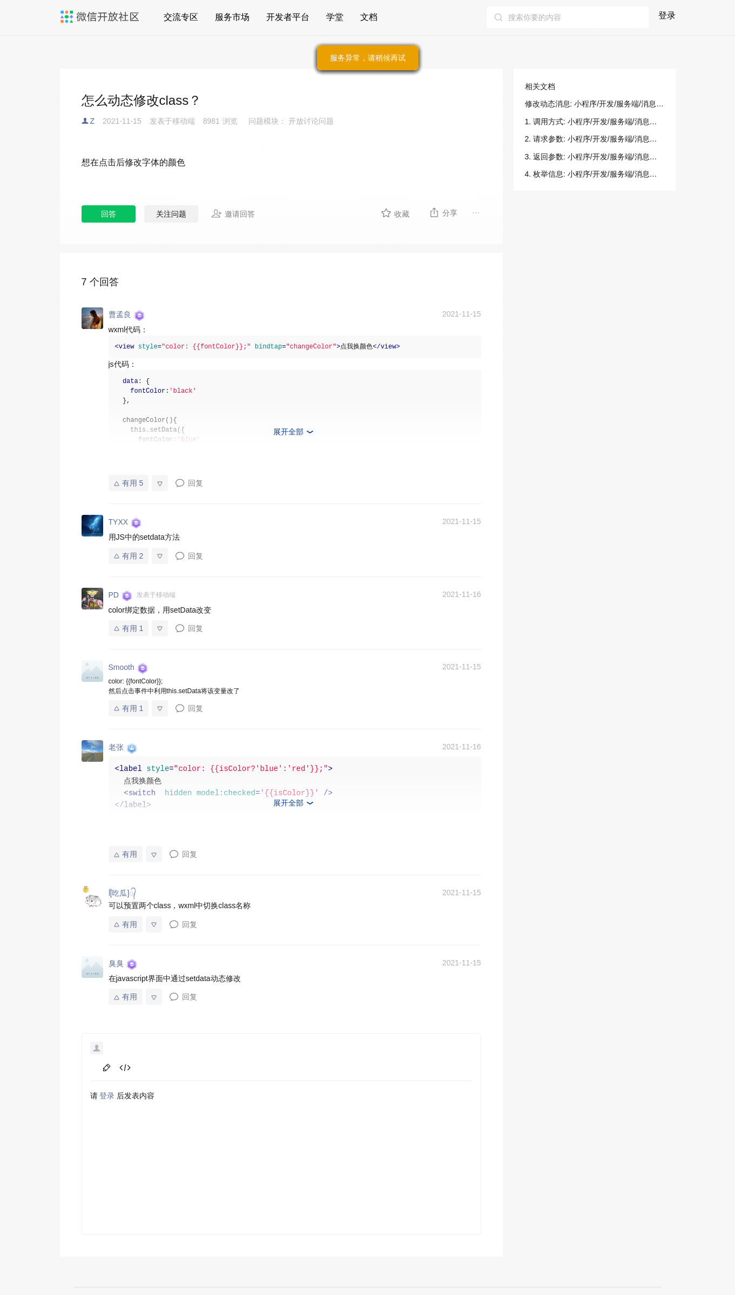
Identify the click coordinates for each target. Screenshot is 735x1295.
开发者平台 (287, 17)
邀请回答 (233, 213)
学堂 (334, 17)
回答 (108, 214)
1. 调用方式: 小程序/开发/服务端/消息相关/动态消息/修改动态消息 (594, 121)
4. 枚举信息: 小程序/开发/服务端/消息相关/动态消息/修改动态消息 (594, 174)
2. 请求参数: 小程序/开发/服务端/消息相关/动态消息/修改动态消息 (594, 139)
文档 (368, 17)
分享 (443, 212)
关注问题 (171, 214)
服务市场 (232, 17)
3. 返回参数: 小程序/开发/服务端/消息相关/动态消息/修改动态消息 (594, 156)
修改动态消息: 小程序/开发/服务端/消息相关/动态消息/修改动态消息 (594, 103)
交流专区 (181, 17)
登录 (667, 15)
